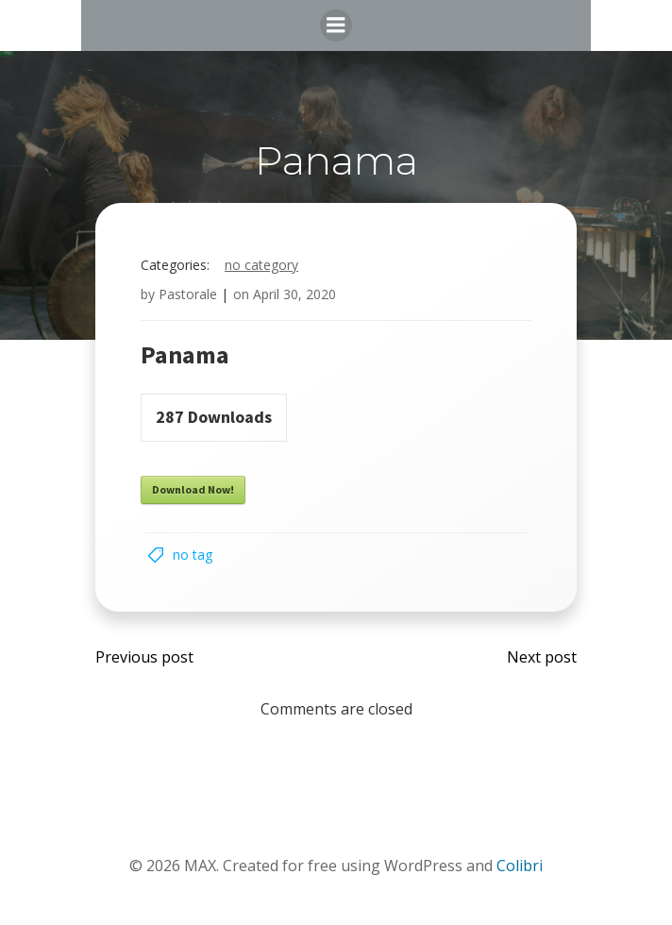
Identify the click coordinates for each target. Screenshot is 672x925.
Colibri (519, 865)
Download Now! (193, 489)
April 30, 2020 (294, 294)
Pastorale (188, 294)
